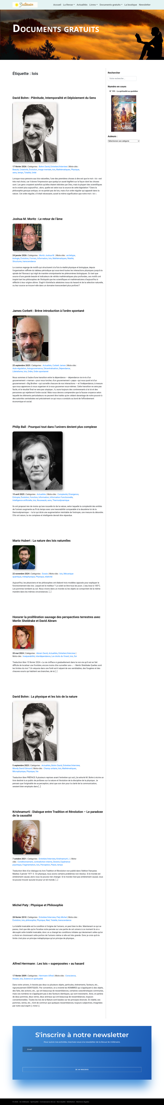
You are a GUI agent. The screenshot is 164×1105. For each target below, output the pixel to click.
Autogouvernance (35, 368)
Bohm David (44, 166)
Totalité (27, 172)
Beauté (16, 169)
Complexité (63, 494)
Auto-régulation (19, 368)
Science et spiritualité (33, 979)
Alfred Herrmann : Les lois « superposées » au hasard (48, 963)
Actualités (82, 4)
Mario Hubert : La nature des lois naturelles (42, 540)
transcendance (29, 261)
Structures (17, 261)
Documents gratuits (110, 4)
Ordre (30, 371)
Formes (33, 258)
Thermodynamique (60, 500)
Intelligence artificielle (22, 500)
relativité (48, 577)
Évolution (33, 169)
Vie (37, 771)
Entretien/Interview (58, 166)
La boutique (130, 4)
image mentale (44, 169)
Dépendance (64, 368)
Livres (92, 4)
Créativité (24, 169)
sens (15, 172)
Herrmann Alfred (46, 976)
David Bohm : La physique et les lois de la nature (45, 696)
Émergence (73, 494)
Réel (48, 920)
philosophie (31, 920)
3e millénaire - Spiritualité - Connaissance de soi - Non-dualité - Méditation (47, 1102)
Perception (45, 865)
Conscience (70, 976)
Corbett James (59, 365)
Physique (75, 169)
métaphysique (28, 577)
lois (53, 169)
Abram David (42, 653)
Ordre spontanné (41, 371)
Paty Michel (61, 917)
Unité (34, 172)
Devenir (56, 862)
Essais (45, 574)
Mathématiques (63, 169)
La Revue (68, 4)
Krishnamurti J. (63, 859)
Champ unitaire (50, 768)
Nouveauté (42, 500)
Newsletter (144, 4)
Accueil (57, 4)
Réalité (70, 258)
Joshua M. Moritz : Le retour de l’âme (37, 219)
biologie (16, 258)
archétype (70, 255)
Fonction (34, 497)
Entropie (16, 497)
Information (42, 258)
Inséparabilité (29, 656)
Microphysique (19, 771)
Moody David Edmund (22, 768)
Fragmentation (28, 865)
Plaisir (53, 865)
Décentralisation (51, 368)
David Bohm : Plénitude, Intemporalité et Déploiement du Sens (54, 98)
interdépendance (43, 656)
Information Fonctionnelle (61, 497)
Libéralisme (18, 371)
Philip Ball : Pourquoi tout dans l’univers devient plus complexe (55, 427)
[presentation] (42, 1059)
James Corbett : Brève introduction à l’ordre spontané (48, 311)
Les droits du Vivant (60, 656)
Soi (75, 656)
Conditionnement (25, 862)
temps (20, 172)
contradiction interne (43, 862)
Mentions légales (82, 1102)
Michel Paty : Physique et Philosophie (38, 905)
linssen (16, 979)
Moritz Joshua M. (47, 255)
